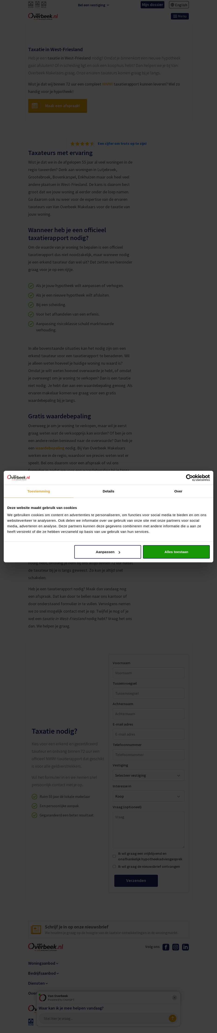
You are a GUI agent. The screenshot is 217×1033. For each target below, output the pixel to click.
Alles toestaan (176, 552)
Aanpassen (108, 552)
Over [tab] (178, 491)
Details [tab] (108, 491)
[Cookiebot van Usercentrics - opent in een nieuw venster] (189, 477)
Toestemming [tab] (38, 491)
